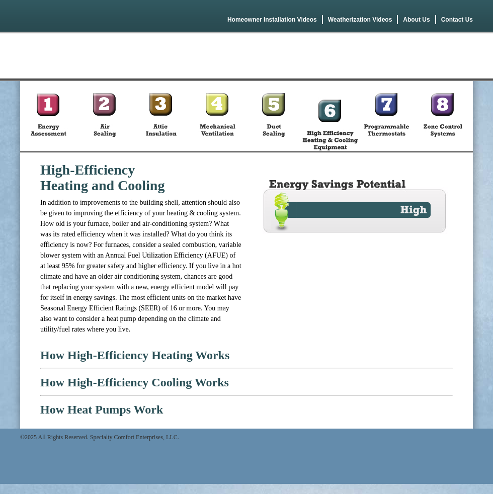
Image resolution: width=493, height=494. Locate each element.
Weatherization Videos (360, 19)
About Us (416, 19)
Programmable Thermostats (386, 116)
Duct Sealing (273, 116)
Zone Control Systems (443, 116)
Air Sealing (104, 116)
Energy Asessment (48, 116)
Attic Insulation (161, 116)
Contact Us (457, 19)
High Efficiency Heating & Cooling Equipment (330, 116)
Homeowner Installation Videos (272, 19)
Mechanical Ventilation (217, 116)
